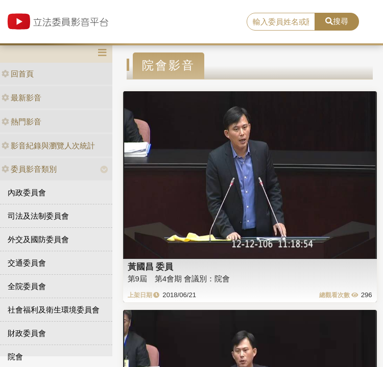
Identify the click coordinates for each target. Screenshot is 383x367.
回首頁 (18, 73)
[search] (281, 22)
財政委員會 (27, 333)
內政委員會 (27, 192)
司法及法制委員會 (38, 216)
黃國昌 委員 (151, 266)
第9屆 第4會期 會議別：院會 (179, 278)
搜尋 (336, 21)
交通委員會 (27, 262)
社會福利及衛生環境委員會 (54, 309)
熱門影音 (21, 121)
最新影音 (21, 97)
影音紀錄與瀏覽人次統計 (48, 145)
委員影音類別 (29, 169)
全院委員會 (27, 286)
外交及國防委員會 (38, 239)
